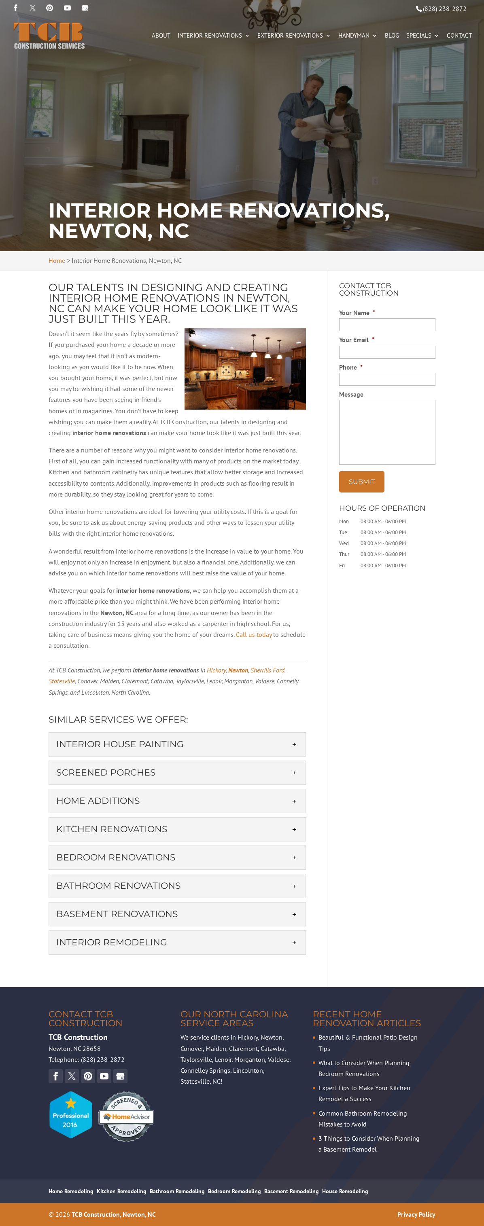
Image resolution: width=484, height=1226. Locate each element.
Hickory (216, 670)
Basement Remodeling (291, 1191)
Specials (418, 36)
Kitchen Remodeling (121, 1191)
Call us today (254, 634)
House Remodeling (345, 1191)
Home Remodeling (71, 1191)
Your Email (356, 340)
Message (351, 394)
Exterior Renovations (290, 36)
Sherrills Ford (267, 670)
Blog (392, 36)
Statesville (62, 681)
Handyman (353, 36)
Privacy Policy (416, 1214)
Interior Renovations (210, 36)
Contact (459, 36)
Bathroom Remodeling (177, 1191)
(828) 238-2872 (445, 8)
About (161, 36)
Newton (238, 670)
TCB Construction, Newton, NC (114, 1214)
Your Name (357, 313)
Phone (351, 367)
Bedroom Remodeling (234, 1191)
